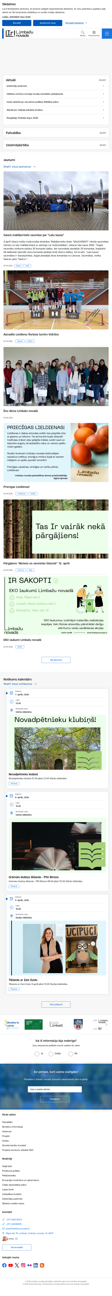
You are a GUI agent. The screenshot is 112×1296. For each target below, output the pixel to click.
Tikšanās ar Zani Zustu (23, 980)
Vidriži (30, 341)
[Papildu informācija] (16, 1239)
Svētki (32, 494)
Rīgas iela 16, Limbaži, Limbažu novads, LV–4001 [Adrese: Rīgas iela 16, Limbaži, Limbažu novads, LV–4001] (30, 1233)
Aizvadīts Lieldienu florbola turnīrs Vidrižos (31, 334)
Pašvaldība (7, 1122)
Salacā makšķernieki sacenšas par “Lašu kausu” (34, 235)
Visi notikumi (56, 1004)
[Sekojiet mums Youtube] (10, 1265)
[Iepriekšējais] (5, 1024)
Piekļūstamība (9, 1175)
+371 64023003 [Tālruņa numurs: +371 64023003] (14, 1219)
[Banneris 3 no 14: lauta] (56, 1024)
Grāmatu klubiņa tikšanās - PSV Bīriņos (34, 877)
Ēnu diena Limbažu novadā (21, 411)
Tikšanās (14, 783)
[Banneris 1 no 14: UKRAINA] (11, 1024)
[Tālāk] (106, 1024)
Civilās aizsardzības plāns (14, 1184)
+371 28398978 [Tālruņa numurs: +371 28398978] (13, 1224)
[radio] (39, 1053)
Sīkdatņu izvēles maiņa (13, 1203)
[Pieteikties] (54, 1099)
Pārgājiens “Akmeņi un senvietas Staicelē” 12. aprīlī (37, 563)
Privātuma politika (11, 1170)
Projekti (6, 1136)
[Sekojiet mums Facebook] (4, 1265)
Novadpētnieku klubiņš (23, 774)
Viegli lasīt (7, 1166)
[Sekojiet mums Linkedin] (36, 1265)
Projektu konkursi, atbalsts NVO (17, 1150)
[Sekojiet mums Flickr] (29, 1265)
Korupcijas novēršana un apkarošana (20, 1180)
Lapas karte (8, 1189)
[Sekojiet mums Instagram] (23, 1265)
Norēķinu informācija (12, 1126)
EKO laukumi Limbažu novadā (22, 640)
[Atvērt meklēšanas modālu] (83, 34)
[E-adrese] (8, 1238)
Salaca (18, 266)
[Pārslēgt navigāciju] (107, 34)
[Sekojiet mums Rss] (42, 1265)
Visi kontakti (17, 1247)
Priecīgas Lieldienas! (17, 487)
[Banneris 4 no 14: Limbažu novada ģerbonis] (78, 1024)
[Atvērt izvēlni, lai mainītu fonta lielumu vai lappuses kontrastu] (94, 34)
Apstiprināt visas (48, 23)
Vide (27, 266)
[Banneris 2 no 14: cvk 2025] (34, 1024)
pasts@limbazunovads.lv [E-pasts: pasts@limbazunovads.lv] (18, 1228)
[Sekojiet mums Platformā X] (17, 1265)
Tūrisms (21, 570)
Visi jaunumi (56, 659)
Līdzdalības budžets (11, 1194)
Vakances (7, 1131)
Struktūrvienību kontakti (14, 1145)
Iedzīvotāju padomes (12, 1198)
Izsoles (5, 1140)
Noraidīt (17, 23)
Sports (20, 341)
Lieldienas (22, 494)
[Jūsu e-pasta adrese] (55, 1089)
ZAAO (20, 647)
